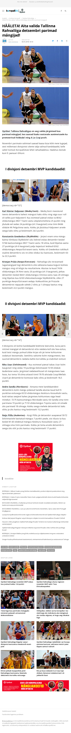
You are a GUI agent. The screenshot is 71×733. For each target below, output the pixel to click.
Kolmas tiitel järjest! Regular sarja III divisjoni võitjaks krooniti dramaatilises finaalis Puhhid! (33, 518)
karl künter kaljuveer (35, 547)
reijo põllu (42, 550)
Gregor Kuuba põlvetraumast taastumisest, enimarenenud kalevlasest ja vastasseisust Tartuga (35, 539)
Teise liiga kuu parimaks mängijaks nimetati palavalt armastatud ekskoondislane (15, 613)
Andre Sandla (9, 386)
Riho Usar (7, 364)
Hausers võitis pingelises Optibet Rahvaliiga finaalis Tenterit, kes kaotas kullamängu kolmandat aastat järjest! (35, 523)
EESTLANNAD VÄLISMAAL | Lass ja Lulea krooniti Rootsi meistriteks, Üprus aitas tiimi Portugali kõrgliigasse (34, 510)
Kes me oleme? (22, 2)
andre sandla (14, 547)
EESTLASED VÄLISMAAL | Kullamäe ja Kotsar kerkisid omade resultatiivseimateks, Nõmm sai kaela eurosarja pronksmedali (33, 504)
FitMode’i (20, 137)
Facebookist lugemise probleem (12, 714)
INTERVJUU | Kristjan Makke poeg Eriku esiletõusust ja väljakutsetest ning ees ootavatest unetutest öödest (33, 534)
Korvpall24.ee (9, 478)
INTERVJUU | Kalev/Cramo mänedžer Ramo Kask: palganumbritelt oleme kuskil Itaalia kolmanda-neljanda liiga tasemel (35, 498)
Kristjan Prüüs (9, 261)
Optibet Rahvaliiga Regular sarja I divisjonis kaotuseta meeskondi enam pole (16, 644)
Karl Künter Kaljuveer (13, 211)
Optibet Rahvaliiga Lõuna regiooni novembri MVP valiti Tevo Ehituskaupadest (50, 584)
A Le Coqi (35, 137)
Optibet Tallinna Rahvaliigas (16, 131)
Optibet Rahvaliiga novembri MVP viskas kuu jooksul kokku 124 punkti (17, 583)
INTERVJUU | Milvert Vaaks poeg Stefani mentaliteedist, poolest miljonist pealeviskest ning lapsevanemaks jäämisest (33, 492)
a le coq (4, 547)
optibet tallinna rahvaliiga (27, 550)
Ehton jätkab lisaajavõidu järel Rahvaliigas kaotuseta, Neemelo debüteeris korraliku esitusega (14, 673)
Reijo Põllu (7, 415)
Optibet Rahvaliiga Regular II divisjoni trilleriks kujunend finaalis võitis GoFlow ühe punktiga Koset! (33, 529)
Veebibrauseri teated (9, 711)
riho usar (51, 550)
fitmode (23, 547)
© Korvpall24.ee (7, 721)
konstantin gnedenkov (53, 547)
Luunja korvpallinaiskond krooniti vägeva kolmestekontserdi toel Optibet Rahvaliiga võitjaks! (34, 515)
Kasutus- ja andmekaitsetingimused (41, 2)
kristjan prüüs (6, 550)
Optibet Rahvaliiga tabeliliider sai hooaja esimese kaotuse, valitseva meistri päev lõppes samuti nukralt (53, 644)
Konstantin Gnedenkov (14, 236)
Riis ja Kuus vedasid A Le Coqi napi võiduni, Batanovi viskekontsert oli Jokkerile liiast (50, 673)
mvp (14, 550)
